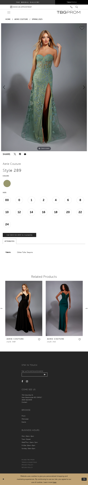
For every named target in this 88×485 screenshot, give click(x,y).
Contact (24, 402)
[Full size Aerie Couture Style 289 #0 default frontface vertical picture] (44, 87)
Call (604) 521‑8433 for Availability (19, 235)
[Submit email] (44, 374)
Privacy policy (27, 465)
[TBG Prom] (68, 12)
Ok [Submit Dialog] (84, 479)
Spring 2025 (37, 19)
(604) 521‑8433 (27, 400)
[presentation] (23, 308)
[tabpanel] (44, 87)
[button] (39, 339)
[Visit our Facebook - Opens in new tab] (22, 381)
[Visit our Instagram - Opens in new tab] (27, 381)
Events (24, 422)
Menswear (25, 419)
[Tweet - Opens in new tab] (15, 154)
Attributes (9, 241)
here (54, 482)
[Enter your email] (34, 374)
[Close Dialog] (3, 479)
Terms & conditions (29, 462)
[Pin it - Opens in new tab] (20, 154)
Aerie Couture (21, 19)
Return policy (27, 467)
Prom (23, 416)
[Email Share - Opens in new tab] (25, 154)
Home (8, 19)
